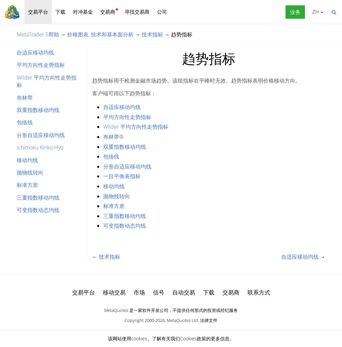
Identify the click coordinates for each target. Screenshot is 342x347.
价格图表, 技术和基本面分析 (100, 34)
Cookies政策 (193, 338)
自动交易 (183, 292)
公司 (162, 11)
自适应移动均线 (35, 52)
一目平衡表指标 (122, 176)
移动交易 (114, 292)
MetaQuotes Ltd (182, 320)
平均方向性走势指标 (41, 65)
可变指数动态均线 (38, 210)
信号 (158, 292)
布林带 (25, 97)
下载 (60, 11)
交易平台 (38, 11)
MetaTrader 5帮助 (38, 34)
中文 (314, 11)
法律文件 (208, 320)
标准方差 (27, 185)
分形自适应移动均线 (41, 135)
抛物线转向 (30, 172)
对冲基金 (83, 11)
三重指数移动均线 (38, 197)
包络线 (25, 122)
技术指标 (152, 34)
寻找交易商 (137, 11)
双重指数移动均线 (38, 110)
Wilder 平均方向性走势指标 (46, 81)
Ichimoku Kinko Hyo (40, 147)
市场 (139, 292)
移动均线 (27, 160)
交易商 (107, 11)
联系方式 (258, 292)
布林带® (113, 136)
